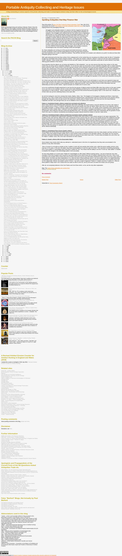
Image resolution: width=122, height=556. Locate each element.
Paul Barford (12, 18)
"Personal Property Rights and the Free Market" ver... (16, 172)
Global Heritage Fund (6, 376)
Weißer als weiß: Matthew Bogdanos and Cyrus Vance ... (16, 97)
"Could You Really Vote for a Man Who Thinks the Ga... (16, 163)
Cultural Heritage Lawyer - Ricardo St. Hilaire (12, 439)
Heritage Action (5, 379)
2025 (4, 49)
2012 (4, 69)
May (5, 249)
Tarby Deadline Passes (9, 116)
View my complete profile (7, 33)
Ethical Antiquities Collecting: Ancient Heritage (12, 375)
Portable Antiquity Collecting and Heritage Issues (45, 7)
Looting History (5, 388)
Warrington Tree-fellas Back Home (11, 162)
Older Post (118, 179)
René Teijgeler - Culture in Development (11, 396)
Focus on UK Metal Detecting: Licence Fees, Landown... (16, 99)
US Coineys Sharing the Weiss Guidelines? (13, 111)
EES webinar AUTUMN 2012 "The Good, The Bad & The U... (17, 80)
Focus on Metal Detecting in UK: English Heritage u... (16, 187)
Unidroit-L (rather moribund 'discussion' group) (12, 477)
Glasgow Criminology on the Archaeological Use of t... (16, 227)
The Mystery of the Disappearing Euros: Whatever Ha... (16, 158)
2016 (4, 63)
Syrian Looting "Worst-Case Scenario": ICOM (14, 196)
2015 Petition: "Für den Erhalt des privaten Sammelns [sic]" (16, 469)
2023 (4, 52)
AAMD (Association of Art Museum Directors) (12, 436)
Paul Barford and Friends (7, 505)
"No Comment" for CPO (9, 229)
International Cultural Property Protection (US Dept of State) (16, 447)
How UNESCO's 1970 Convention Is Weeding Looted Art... (17, 244)
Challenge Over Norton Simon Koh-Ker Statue (14, 86)
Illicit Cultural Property (6, 383)
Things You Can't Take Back (8, 411)
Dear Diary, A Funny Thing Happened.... (13, 241)
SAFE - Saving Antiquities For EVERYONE (12, 400)
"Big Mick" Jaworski (8, 173)
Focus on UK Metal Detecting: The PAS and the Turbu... (16, 236)
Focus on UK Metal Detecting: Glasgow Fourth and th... (16, 189)
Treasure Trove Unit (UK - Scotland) (10, 454)
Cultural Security (5, 440)
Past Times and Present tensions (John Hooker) (13, 493)
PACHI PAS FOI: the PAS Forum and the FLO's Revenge (15, 296)
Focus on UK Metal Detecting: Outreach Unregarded (15, 176)
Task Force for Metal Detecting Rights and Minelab (15, 206)
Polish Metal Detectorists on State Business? (14, 168)
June (5, 248)
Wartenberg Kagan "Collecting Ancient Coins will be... (16, 114)
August (6, 245)
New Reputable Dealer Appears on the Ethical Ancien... (16, 144)
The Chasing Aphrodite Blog (8, 406)
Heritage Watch (5, 381)
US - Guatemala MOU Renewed (11, 76)
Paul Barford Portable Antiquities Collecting (12, 503)
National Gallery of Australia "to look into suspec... (15, 123)
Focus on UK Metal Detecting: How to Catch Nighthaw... (16, 96)
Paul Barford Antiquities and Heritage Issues (12, 502)
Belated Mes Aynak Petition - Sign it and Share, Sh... (15, 170)
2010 (4, 258)
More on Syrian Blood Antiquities (11, 190)
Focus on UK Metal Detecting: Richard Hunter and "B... (16, 218)
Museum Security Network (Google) (10, 390)
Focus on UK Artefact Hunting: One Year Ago (14, 152)
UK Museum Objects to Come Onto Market (13, 79)
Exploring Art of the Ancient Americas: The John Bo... (16, 239)
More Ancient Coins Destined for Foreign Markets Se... (16, 214)
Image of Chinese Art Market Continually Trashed (15, 165)
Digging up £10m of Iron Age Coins (12, 238)
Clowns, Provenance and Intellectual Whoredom (21, 322)
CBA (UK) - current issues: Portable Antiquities (12, 437)
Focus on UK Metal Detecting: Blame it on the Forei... (16, 228)
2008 (4, 261)
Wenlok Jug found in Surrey (10, 102)
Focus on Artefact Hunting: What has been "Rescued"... (16, 107)
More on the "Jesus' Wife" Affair (11, 140)
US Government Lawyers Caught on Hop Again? (15, 208)
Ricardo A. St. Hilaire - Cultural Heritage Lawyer (13, 399)
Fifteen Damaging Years (9, 109)
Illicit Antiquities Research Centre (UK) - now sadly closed (15, 445)
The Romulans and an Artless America (12, 235)
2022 (4, 54)
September (7, 75)
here (11, 428)
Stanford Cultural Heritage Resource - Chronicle (13, 405)
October (6, 73)
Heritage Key (4, 380)
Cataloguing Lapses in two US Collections (13, 87)
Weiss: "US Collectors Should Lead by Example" (15, 113)
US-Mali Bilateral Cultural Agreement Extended (14, 138)
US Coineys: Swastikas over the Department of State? (16, 103)
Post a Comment (46, 177)
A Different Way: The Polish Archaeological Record (15, 131)
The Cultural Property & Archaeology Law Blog (12, 408)
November (6, 72)
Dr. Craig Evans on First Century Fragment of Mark (21, 330)
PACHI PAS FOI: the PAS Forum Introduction (20, 281)
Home (81, 179)
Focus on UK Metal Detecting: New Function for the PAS (16, 155)
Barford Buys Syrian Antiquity (10, 124)
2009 (4, 259)
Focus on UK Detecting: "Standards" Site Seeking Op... (16, 175)
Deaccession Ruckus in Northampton (12, 179)
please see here (25, 421)
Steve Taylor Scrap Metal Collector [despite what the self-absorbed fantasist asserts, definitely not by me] (17, 508)
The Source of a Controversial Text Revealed (14, 133)
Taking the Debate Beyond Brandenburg (13, 161)
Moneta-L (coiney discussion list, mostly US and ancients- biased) (17, 476)
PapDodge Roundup (8, 118)
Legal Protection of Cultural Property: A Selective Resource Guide (17, 449)
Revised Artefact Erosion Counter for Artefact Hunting (19, 362)
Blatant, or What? (8, 177)
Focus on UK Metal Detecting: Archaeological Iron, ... (16, 211)
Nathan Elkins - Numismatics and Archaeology (12, 391)
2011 (4, 256)
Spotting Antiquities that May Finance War (13, 159)
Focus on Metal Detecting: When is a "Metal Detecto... (16, 234)
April (5, 251)
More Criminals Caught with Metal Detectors (14, 222)
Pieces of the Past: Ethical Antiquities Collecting (13, 394)
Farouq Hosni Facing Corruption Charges (13, 225)
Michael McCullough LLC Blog (8, 389)
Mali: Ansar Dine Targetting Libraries (12, 145)
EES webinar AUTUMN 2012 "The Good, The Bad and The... (17, 82)
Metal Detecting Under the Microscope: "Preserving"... (16, 78)
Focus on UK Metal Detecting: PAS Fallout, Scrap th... (16, 100)
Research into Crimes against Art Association (12, 398)
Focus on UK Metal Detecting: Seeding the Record (15, 93)
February (6, 253)
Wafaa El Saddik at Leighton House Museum (14, 192)
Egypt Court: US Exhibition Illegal (11, 169)
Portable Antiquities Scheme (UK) (9, 452)
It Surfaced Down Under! (7, 384)
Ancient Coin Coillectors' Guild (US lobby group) (13, 482)
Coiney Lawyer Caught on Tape (11, 120)
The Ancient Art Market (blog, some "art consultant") (14, 481)
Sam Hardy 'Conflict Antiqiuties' (9, 403)
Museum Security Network (7, 450)
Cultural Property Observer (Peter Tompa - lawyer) (13, 474)
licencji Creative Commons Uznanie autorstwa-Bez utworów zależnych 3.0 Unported (35, 555)
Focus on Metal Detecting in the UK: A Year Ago (14, 183)
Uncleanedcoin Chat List (7, 479)
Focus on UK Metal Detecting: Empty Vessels (14, 106)
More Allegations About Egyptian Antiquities (13, 85)
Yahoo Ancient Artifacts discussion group (11, 478)
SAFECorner (4, 401)
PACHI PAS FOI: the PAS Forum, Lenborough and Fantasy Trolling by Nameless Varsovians (21, 300)
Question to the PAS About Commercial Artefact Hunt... (16, 141)
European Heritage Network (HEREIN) (10, 442)
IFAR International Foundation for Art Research (13, 444)
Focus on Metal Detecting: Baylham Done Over (14, 224)
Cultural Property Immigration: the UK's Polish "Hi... (15, 180)
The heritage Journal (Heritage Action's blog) (12, 409)
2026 (4, 48)
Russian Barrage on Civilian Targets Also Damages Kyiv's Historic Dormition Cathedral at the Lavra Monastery (23, 316)
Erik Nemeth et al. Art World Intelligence (11, 374)
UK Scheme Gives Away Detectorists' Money (14, 213)
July (5, 246)
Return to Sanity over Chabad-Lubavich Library (14, 130)
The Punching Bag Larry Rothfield (9, 410)
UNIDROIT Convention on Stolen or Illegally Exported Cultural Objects (18, 458)
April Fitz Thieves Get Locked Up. (11, 95)
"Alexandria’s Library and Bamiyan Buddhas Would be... (16, 125)
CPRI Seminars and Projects (10, 220)
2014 (4, 66)
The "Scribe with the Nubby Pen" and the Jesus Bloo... (16, 147)
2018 (4, 60)
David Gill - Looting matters (8, 370)
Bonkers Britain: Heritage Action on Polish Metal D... (15, 151)
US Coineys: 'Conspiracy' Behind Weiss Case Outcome (16, 104)
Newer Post (45, 179)
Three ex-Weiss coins (9, 121)
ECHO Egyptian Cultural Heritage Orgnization (12, 371)
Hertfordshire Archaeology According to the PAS (14, 142)
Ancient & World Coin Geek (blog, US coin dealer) (13, 487)
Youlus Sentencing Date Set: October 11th (13, 217)
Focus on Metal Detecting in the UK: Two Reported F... (16, 156)
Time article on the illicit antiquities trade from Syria (69, 26)
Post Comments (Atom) (55, 183)
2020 (4, 57)
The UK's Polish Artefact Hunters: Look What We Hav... (16, 182)
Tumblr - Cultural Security (7, 414)
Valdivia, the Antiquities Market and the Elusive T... (15, 137)
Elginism (3, 373)
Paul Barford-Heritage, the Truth (9, 506)
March (5, 252)
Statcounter (4, 268)
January (6, 255)
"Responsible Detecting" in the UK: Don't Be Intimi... (15, 185)
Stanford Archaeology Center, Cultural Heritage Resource (15, 404)
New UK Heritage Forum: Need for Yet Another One (15, 117)
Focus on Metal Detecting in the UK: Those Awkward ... (16, 154)
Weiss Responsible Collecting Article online (13, 110)
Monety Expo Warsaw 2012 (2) (11, 232)
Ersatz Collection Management (11, 194)
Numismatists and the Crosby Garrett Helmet (14, 200)
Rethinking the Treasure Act (10, 199)
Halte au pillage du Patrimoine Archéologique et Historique (15, 378)
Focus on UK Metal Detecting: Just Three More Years (16, 231)
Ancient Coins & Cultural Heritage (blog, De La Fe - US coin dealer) (18, 483)
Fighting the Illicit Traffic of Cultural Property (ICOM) (14, 443)
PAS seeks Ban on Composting (11, 128)
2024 (4, 51)
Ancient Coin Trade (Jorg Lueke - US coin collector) (14, 488)
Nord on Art (4, 393)
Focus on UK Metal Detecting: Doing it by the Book (15, 149)
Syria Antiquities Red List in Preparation (13, 197)
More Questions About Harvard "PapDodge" (14, 127)
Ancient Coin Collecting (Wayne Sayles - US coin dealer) (15, 486)
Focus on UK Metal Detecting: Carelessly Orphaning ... (16, 221)
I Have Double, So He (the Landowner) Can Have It (15, 242)
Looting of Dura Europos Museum (11, 210)
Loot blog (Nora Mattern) (7, 386)
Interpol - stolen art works (7, 448)
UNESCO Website (5, 457)
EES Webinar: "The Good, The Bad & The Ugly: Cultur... (16, 83)
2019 (4, 59)
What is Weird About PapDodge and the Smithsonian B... (16, 89)
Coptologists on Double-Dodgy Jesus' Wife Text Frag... (16, 134)
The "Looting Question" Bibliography (10, 453)
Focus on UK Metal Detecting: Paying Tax (13, 204)
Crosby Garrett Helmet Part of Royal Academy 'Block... (16, 207)
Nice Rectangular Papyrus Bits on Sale (12, 135)
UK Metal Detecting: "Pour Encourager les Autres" (15, 92)
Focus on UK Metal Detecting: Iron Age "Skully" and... (16, 90)
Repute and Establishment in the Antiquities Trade (15, 193)
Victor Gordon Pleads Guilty (10, 148)
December (6, 71)
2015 (4, 65)
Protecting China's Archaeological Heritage (11, 395)
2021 (4, 55)
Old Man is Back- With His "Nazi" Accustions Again (15, 186)
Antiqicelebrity (7, 201)
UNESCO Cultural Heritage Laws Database (12, 455)
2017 (4, 62)
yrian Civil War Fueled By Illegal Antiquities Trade (66, 24)
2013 (4, 68)
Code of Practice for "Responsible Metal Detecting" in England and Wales (19, 438)
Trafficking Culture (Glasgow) (8, 413)
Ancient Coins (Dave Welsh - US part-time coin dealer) (14, 484)
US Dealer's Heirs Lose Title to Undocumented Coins (16, 215)
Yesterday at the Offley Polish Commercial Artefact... (15, 166)
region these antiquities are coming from (58, 168)
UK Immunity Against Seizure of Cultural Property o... (16, 203)
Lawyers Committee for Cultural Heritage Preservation (14, 385)
